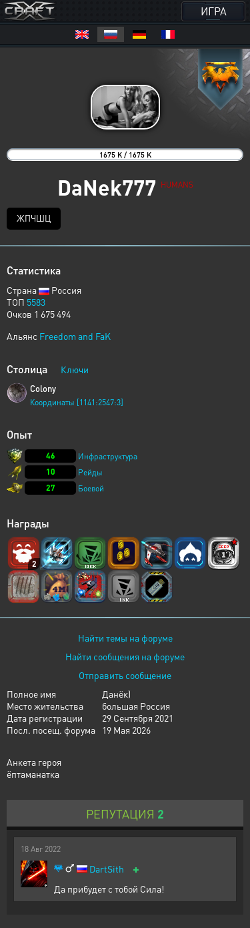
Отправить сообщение (125, 675)
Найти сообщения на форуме (125, 656)
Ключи (75, 369)
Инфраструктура (107, 456)
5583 (36, 302)
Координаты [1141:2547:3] (76, 402)
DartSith (106, 869)
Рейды (90, 472)
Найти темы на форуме (125, 638)
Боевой (91, 488)
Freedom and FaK (75, 336)
